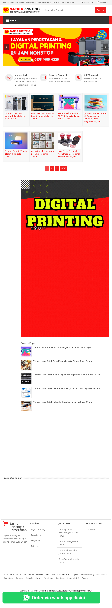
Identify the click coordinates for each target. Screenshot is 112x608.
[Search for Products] (74, 10)
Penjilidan (35, 540)
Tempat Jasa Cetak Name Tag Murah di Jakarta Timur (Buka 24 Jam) (67, 374)
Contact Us (91, 529)
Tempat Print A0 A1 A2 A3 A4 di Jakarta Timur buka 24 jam (69, 116)
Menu (11, 21)
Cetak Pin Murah (33, 578)
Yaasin (85, 578)
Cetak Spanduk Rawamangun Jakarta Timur (68, 532)
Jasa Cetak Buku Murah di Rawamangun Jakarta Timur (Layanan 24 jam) (95, 117)
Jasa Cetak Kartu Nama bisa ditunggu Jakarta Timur (42, 116)
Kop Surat (60, 578)
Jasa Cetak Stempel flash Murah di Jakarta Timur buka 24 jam (69, 154)
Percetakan (36, 535)
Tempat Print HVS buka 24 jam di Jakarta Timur (16, 154)
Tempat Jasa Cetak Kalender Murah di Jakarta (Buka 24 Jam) (63, 402)
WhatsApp (103, 2)
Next (63, 168)
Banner (19, 578)
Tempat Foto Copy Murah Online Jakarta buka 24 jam (15, 116)
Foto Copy (48, 578)
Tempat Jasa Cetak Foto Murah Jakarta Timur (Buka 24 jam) (63, 361)
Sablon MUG (73, 578)
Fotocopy (35, 546)
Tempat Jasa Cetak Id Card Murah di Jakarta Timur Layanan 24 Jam (66, 388)
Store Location (89, 2)
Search (100, 10)
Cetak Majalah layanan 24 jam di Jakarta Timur (42, 154)
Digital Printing (38, 529)
